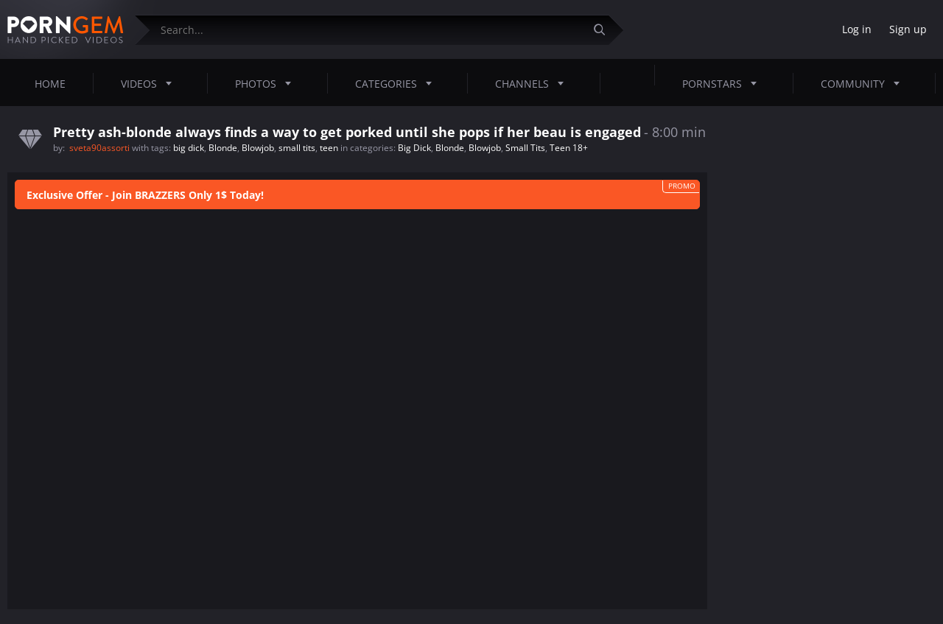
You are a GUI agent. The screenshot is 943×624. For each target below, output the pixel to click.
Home (50, 84)
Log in (857, 29)
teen (329, 147)
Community (864, 83)
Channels (533, 83)
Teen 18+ (569, 147)
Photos (267, 83)
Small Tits (525, 147)
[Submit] (604, 30)
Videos (150, 83)
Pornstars (723, 83)
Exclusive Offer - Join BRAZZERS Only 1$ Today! (145, 195)
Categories (398, 83)
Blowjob (258, 147)
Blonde (222, 147)
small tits (296, 147)
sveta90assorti (100, 147)
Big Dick (414, 147)
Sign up (908, 29)
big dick (188, 147)
